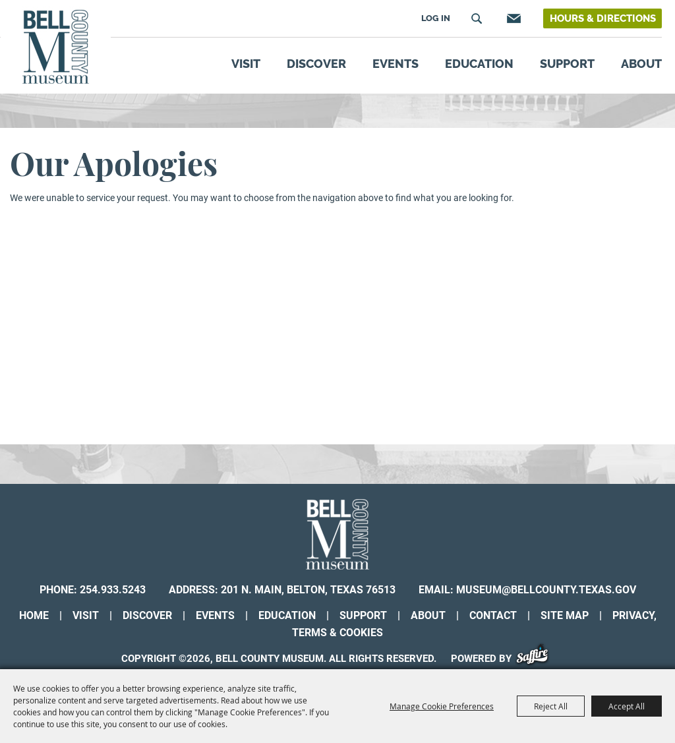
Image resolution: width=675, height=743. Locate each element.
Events (395, 64)
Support (567, 64)
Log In (435, 18)
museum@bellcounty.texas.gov (546, 589)
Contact (493, 615)
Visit (245, 64)
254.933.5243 (113, 589)
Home (34, 615)
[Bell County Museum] (56, 47)
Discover (316, 64)
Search (476, 18)
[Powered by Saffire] (536, 659)
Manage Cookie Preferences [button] (442, 706)
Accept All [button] (626, 706)
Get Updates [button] (512, 18)
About (641, 64)
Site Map (565, 615)
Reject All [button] (551, 706)
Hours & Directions (603, 18)
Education (479, 64)
